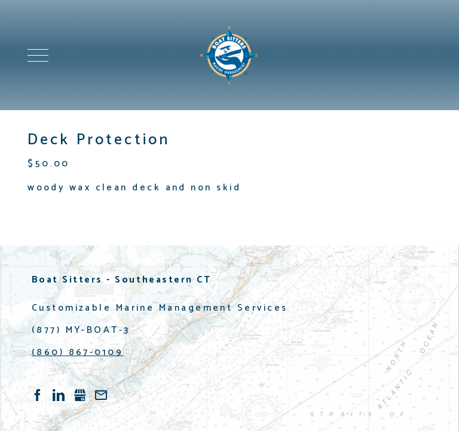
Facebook (38, 395)
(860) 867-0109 (77, 352)
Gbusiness (80, 395)
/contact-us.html (101, 395)
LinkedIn (59, 395)
